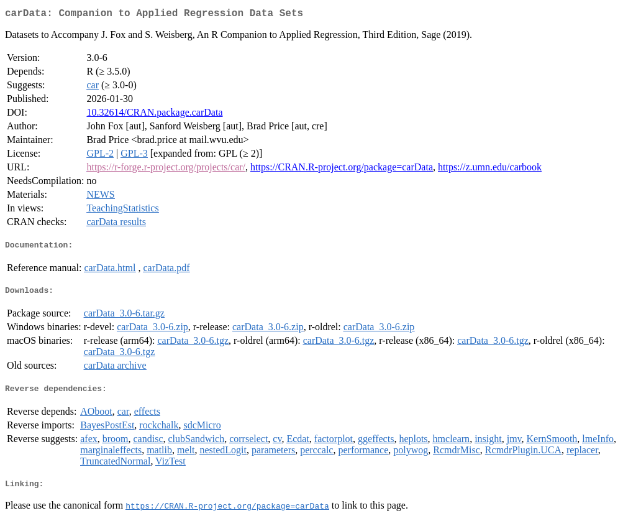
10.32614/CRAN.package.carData (154, 114)
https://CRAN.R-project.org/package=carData (341, 169)
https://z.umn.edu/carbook (490, 169)
